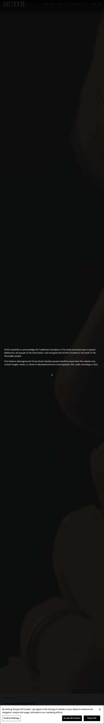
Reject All (91, 718)
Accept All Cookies (72, 718)
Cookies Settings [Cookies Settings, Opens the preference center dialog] (11, 718)
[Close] (100, 709)
